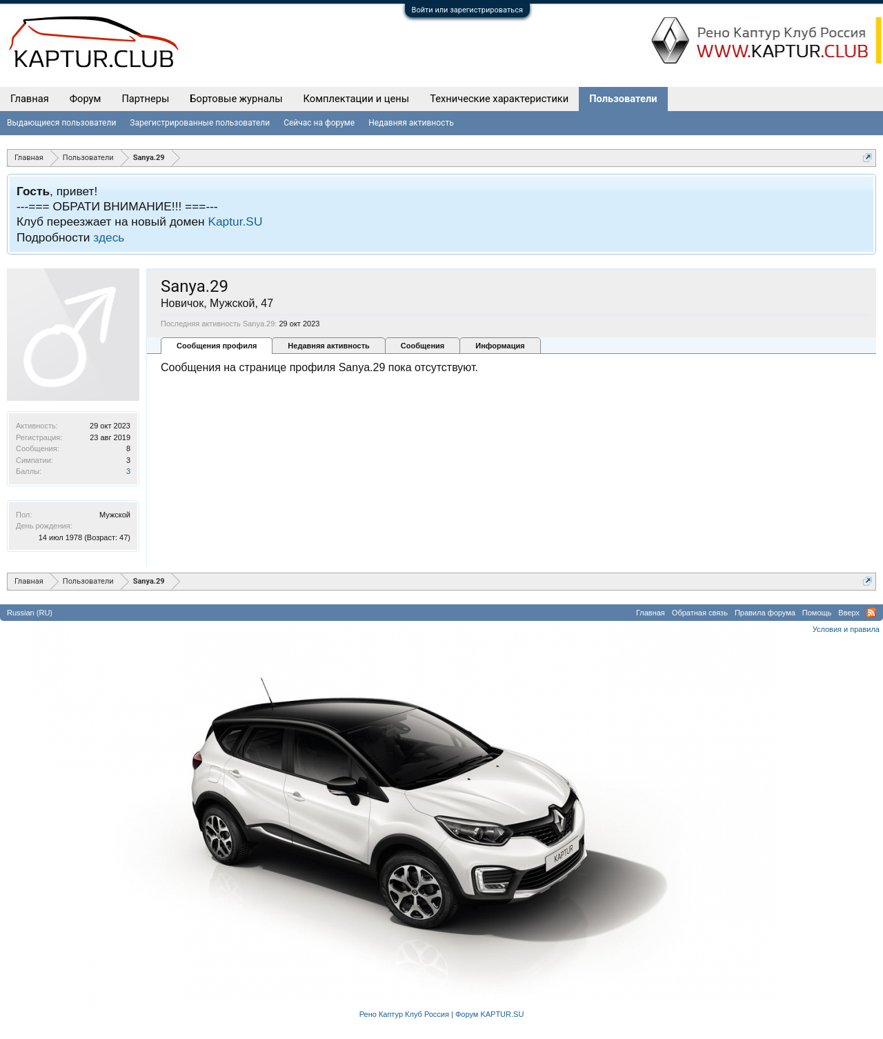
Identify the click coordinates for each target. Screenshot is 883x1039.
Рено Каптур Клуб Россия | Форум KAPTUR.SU (441, 1014)
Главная (29, 98)
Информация (499, 346)
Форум (85, 98)
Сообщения (422, 346)
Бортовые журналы (236, 98)
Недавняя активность (328, 346)
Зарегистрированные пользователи (200, 123)
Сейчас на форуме (319, 123)
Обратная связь (700, 612)
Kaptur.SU (235, 221)
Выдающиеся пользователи (61, 123)
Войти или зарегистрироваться (467, 10)
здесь (108, 237)
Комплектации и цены (357, 98)
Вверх (849, 612)
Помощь (817, 612)
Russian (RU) (29, 612)
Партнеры (145, 98)
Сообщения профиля (217, 346)
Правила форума (765, 612)
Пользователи (623, 98)
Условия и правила (846, 629)
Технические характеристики (499, 98)
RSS (871, 612)
